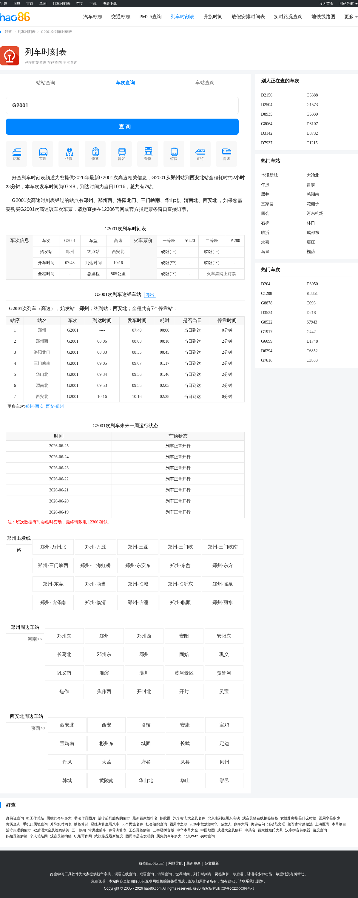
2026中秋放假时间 (204, 824)
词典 (16, 3)
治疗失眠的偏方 (18, 830)
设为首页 (326, 3)
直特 (200, 154)
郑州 (70, 251)
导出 (150, 294)
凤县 (185, 761)
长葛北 (64, 654)
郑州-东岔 (180, 565)
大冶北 (313, 175)
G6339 (312, 114)
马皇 (265, 251)
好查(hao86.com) (151, 863)
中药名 (250, 830)
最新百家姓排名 (145, 818)
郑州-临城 (138, 583)
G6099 (266, 341)
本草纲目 (339, 824)
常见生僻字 (97, 830)
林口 (311, 223)
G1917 (266, 332)
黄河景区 (184, 672)
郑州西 (42, 341)
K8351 (312, 293)
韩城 (67, 780)
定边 (224, 743)
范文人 (226, 824)
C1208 (266, 293)
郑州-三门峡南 (223, 546)
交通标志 (120, 16)
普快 (147, 154)
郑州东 (64, 635)
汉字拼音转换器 (297, 830)
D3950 (312, 284)
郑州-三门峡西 (53, 565)
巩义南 (64, 672)
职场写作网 (83, 836)
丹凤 (67, 761)
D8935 (266, 114)
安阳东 (224, 635)
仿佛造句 (258, 824)
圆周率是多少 (329, 818)
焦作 (64, 691)
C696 (311, 303)
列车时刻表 (61, 3)
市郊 (42, 154)
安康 (185, 724)
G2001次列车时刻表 (56, 32)
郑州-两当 (95, 583)
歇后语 (238, 874)
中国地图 (207, 830)
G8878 (266, 303)
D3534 (266, 312)
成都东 (313, 232)
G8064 (266, 124)
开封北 (144, 691)
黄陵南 (106, 780)
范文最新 (212, 863)
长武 (185, 743)
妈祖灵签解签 (16, 836)
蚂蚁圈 (165, 818)
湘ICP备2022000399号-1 (235, 888)
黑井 (265, 194)
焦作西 (104, 691)
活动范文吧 (276, 824)
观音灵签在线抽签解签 (260, 818)
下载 (93, 3)
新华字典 (104, 874)
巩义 (224, 654)
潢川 (144, 672)
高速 (226, 154)
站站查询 (45, 82)
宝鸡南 (67, 743)
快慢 (69, 154)
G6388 (312, 95)
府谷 (146, 761)
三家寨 (267, 204)
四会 (265, 213)
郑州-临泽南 (53, 602)
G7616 (266, 360)
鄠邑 (224, 780)
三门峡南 (42, 363)
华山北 (42, 374)
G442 (311, 332)
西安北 (118, 251)
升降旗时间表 (61, 824)
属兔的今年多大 (168, 836)
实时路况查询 (288, 16)
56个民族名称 (132, 824)
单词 (43, 3)
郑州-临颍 (180, 602)
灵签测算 (222, 874)
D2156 (266, 95)
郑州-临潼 (138, 602)
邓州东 (104, 654)
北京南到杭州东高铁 (224, 818)
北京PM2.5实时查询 (199, 836)
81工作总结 (35, 818)
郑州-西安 (34, 406)
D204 (265, 284)
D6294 (266, 351)
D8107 (312, 124)
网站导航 (175, 863)
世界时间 (182, 874)
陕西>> (38, 728)
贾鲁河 (224, 672)
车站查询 (205, 82)
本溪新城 (269, 175)
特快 (174, 154)
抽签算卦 (81, 824)
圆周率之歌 (178, 824)
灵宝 (224, 691)
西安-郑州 (55, 406)
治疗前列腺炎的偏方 (114, 818)
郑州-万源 (95, 546)
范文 (80, 3)
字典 (3, 3)
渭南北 (42, 385)
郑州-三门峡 (180, 546)
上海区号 (322, 824)
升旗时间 (213, 16)
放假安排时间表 (248, 16)
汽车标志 (92, 16)
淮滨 (104, 672)
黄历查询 (13, 824)
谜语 (250, 874)
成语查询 (147, 874)
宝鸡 (224, 724)
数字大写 (241, 824)
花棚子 (313, 204)
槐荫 (311, 251)
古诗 (29, 3)
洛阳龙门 (42, 352)
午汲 (265, 185)
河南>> (34, 639)
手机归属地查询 (35, 824)
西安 (106, 724)
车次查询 (125, 82)
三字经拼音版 (163, 830)
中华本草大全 (187, 830)
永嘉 (265, 242)
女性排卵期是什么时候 (298, 818)
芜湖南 (313, 194)
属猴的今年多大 (59, 818)
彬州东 (106, 743)
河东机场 (315, 213)
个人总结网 (39, 836)
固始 (184, 654)
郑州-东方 (222, 565)
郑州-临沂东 (180, 583)
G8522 (266, 322)
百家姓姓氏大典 (270, 830)
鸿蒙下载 (110, 3)
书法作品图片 (84, 818)
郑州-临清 (95, 602)
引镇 (146, 724)
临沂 (265, 232)
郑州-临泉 (222, 583)
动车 (16, 154)
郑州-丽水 (222, 602)
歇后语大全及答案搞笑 (51, 830)
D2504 (266, 104)
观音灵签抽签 (61, 836)
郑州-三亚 (138, 546)
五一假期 (79, 830)
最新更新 (193, 863)
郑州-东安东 (138, 565)
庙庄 (311, 242)
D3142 (266, 133)
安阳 (184, 635)
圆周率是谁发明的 (139, 836)
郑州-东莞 (53, 583)
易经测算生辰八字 (105, 824)
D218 (311, 312)
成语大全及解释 (229, 830)
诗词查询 (165, 874)
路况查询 (320, 830)
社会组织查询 (156, 824)
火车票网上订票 (221, 274)
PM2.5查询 (150, 16)
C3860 (312, 360)
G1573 (312, 104)
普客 (121, 154)
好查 (8, 32)
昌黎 (311, 185)
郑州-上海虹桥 (95, 565)
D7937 (266, 143)
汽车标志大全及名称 (189, 818)
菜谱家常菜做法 (300, 824)
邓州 (144, 654)
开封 (184, 691)
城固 (146, 743)
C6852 (312, 351)
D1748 (312, 341)
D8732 (312, 133)
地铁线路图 (323, 16)
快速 (95, 154)
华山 (185, 780)
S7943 (312, 322)
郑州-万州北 (53, 546)
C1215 (312, 143)
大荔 (106, 761)
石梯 (265, 223)
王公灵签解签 (139, 830)
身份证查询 (15, 818)
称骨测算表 (117, 830)
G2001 (69, 240)
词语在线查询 (125, 874)
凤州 (224, 761)
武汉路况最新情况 (108, 836)
